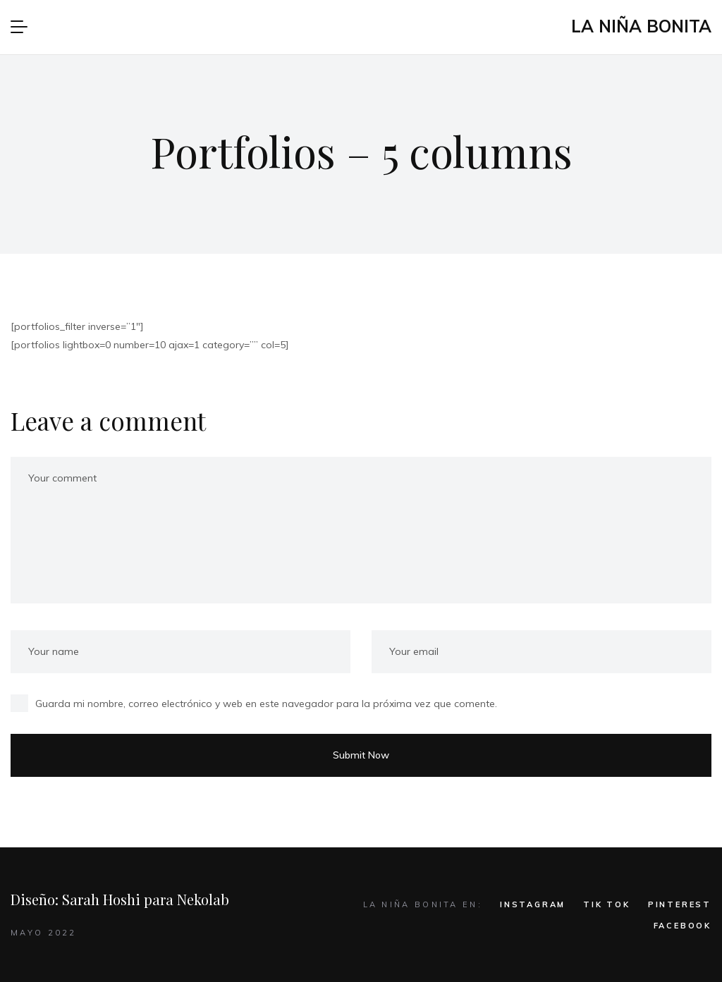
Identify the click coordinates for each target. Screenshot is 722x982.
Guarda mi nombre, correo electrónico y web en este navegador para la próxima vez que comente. (266, 703)
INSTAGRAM (532, 904)
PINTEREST (679, 904)
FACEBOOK (682, 926)
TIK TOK (606, 904)
